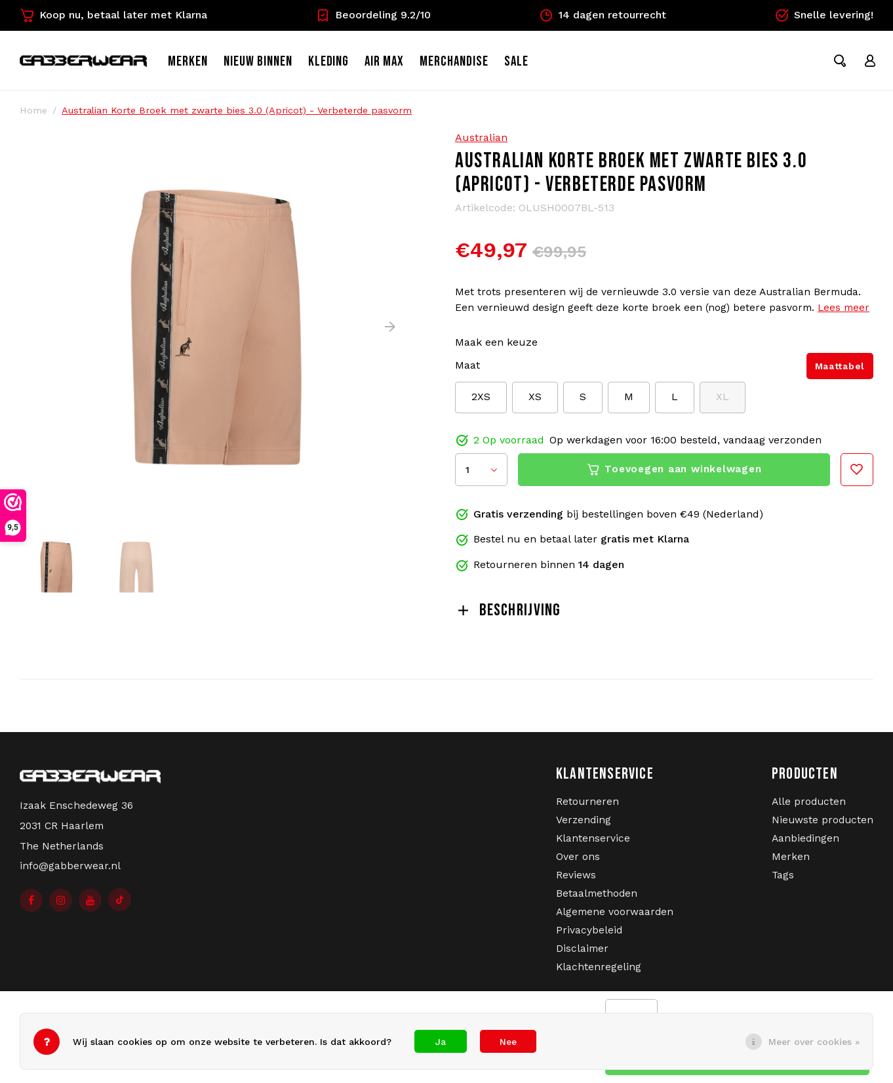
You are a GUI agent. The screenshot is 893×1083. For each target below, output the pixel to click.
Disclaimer (582, 954)
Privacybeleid (589, 935)
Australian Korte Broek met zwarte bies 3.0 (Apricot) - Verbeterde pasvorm (237, 115)
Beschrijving (508, 615)
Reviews (576, 880)
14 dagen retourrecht (602, 15)
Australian (481, 142)
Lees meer (843, 313)
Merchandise (467, 64)
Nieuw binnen (271, 64)
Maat (467, 370)
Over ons (578, 862)
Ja (440, 1041)
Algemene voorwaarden (614, 917)
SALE (529, 64)
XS (535, 402)
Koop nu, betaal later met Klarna (113, 15)
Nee (508, 1041)
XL (722, 402)
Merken (202, 64)
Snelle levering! (823, 15)
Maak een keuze (496, 347)
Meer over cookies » (814, 1041)
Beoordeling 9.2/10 (373, 15)
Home (33, 115)
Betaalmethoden (596, 899)
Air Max (398, 64)
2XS (480, 402)
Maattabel (840, 371)
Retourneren (587, 807)
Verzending (583, 825)
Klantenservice (593, 843)
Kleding (342, 64)
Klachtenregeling (598, 972)
